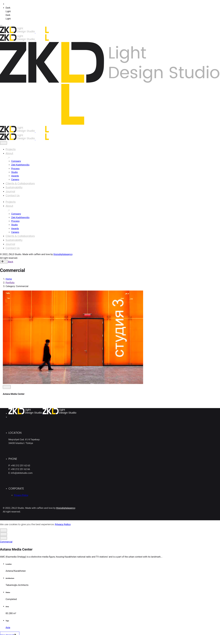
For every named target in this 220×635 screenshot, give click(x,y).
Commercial (6, 541)
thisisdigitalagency (62, 254)
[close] (3, 143)
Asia (8, 627)
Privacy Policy (63, 524)
